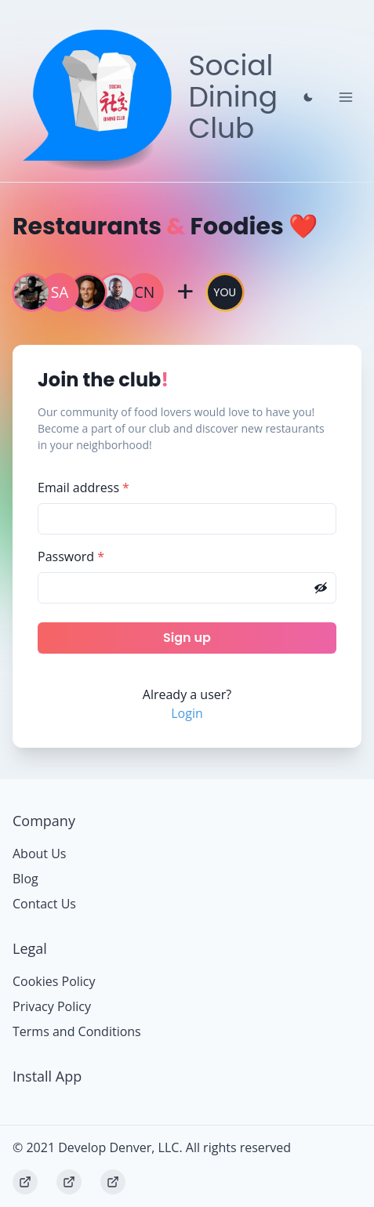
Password (71, 556)
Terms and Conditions (77, 1031)
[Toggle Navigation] (345, 97)
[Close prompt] (308, 97)
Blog (25, 878)
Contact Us (44, 903)
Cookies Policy (54, 981)
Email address (83, 487)
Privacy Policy (52, 1006)
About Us (40, 853)
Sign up (187, 638)
